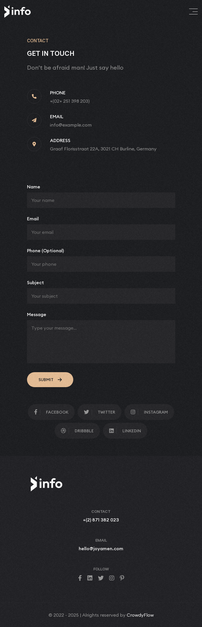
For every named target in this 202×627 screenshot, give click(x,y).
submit (50, 379)
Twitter (99, 412)
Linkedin (125, 430)
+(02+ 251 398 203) (70, 101)
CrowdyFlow (140, 615)
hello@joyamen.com (101, 548)
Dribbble (77, 430)
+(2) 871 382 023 (101, 520)
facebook (51, 412)
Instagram (149, 412)
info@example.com (71, 125)
